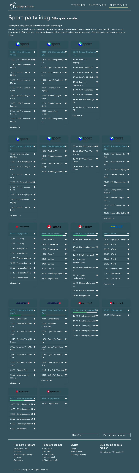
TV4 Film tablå (48, 457)
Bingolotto (18, 460)
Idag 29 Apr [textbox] (77, 435)
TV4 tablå (46, 451)
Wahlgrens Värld (21, 448)
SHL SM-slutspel (87, 233)
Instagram (105, 452)
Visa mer (15, 127)
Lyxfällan (17, 457)
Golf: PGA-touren (55, 375)
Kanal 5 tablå (48, 454)
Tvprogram (25, 469)
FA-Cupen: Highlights (26, 59)
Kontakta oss (76, 451)
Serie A (51, 239)
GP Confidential (86, 67)
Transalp (20, 238)
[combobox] (85, 435)
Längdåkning (53, 319)
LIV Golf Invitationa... (88, 146)
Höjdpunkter (22, 233)
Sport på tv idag (118, 5)
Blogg (73, 448)
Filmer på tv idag (97, 5)
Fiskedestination (24, 258)
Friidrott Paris (22, 370)
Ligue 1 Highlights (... (26, 161)
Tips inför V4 (116, 273)
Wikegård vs (22, 248)
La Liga (51, 259)
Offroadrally (22, 319)
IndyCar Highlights (87, 77)
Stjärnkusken (22, 277)
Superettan (53, 244)
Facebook (117, 452)
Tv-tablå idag (78, 5)
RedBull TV (53, 151)
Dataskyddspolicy (78, 454)
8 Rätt (113, 233)
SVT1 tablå (47, 448)
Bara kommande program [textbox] (114, 435)
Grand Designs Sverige (24, 454)
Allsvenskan (53, 233)
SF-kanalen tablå (49, 460)
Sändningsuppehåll (57, 146)
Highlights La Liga (118, 239)
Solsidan (17, 451)
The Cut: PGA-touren (57, 370)
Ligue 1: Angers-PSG (57, 67)
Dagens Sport (116, 268)
